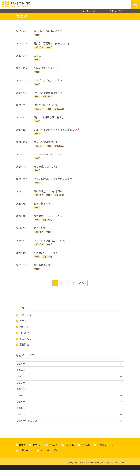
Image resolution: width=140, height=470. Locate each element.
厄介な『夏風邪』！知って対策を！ (53, 43)
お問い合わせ (26, 455)
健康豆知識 (26, 342)
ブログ (23, 324)
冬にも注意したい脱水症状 (48, 193)
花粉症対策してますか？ (47, 68)
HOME (22, 450)
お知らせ (24, 330)
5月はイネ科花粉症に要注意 (49, 118)
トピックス (26, 318)
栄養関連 (24, 347)
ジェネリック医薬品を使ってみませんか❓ (57, 131)
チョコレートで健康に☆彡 (48, 155)
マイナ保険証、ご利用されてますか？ (54, 180)
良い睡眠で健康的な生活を (48, 93)
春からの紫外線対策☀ (46, 143)
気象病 (37, 56)
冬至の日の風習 (42, 267)
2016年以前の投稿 (27, 425)
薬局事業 (53, 450)
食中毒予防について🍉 (46, 106)
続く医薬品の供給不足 (46, 168)
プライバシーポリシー (51, 455)
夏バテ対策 (40, 230)
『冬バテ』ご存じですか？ (48, 81)
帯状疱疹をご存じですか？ (48, 218)
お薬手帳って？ (42, 205)
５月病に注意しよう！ (46, 255)
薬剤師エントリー (107, 450)
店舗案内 (37, 450)
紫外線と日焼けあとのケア (48, 31)
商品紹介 (24, 336)
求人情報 (86, 450)
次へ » (82, 285)
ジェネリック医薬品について (49, 242)
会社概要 (69, 450)
